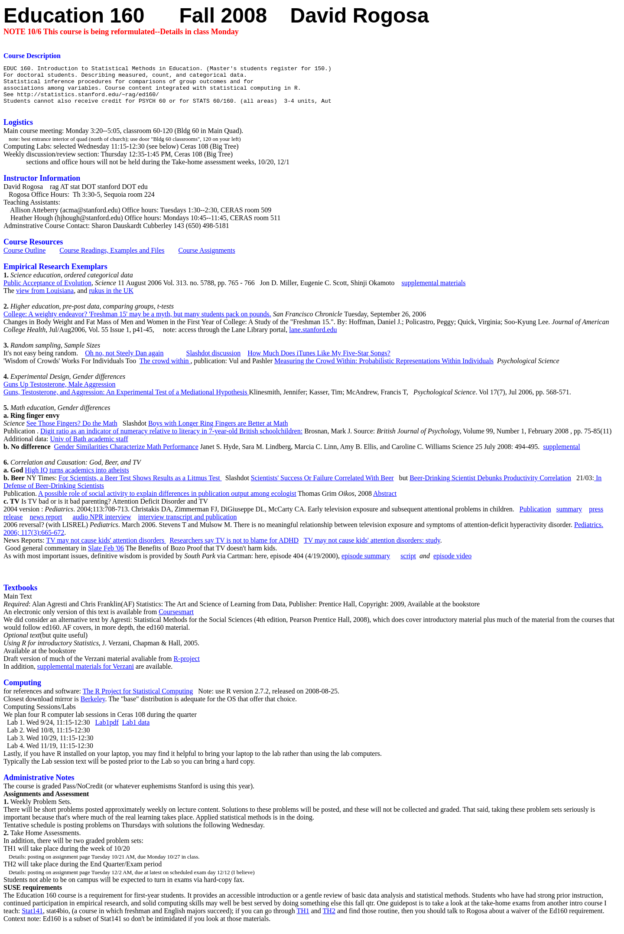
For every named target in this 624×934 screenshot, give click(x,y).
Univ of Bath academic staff (89, 446)
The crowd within (165, 368)
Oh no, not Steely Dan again (124, 360)
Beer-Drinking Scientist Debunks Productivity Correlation (490, 485)
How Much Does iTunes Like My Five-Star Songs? (318, 360)
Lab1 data (136, 730)
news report (45, 524)
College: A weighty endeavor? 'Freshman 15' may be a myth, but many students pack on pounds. (137, 321)
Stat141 (32, 918)
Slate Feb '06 (106, 556)
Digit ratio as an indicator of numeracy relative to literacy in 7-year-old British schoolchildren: (171, 439)
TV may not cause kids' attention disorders (106, 548)
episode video (452, 563)
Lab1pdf (107, 730)
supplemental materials (434, 290)
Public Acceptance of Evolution (47, 290)
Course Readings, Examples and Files (111, 258)
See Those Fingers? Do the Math (71, 431)
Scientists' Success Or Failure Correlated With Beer (322, 485)
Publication (535, 517)
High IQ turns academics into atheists (77, 478)
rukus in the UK (111, 298)
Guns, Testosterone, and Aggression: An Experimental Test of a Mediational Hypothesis (126, 400)
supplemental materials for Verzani (85, 674)
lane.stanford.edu (313, 337)
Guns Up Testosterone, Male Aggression (59, 392)
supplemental (561, 454)
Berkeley (93, 706)
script (408, 563)
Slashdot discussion (213, 360)
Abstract (384, 501)
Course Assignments (207, 258)
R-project (186, 666)
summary (569, 517)
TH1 (302, 918)
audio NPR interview (102, 524)
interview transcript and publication (187, 524)
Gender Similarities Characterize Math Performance (126, 454)
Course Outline (24, 258)
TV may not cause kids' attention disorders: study (372, 548)
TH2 (329, 918)
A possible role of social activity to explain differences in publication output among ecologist (167, 501)
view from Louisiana (45, 298)
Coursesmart (176, 619)
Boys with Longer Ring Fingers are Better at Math (218, 431)
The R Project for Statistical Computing (138, 699)
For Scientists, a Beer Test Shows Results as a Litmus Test (140, 485)
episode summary (365, 563)
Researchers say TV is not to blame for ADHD (234, 548)
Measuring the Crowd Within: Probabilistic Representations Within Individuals (384, 368)
